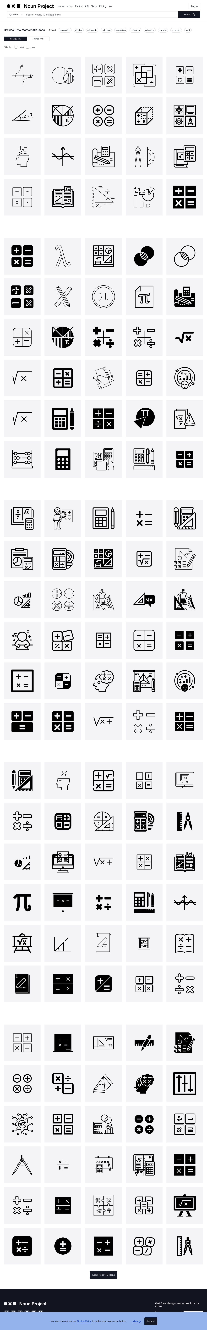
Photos (78, 6)
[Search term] (101, 14)
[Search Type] (15, 14)
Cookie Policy (86, 1324)
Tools (94, 6)
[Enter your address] (168, 1311)
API (87, 6)
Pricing (102, 6)
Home (61, 6)
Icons (69, 6)
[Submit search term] (189, 14)
